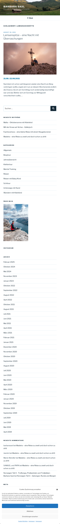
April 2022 (7, 300)
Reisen (6, 174)
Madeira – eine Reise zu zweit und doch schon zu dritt (24, 137)
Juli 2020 (7, 370)
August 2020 (8, 366)
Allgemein (7, 150)
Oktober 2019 (9, 408)
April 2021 (7, 328)
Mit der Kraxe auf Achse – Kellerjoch (17, 127)
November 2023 (10, 276)
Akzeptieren (30, 506)
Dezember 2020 (10, 347)
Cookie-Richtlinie (23, 521)
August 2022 (8, 295)
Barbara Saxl (14, 6)
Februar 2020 (9, 394)
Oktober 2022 (9, 286)
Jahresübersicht (9, 160)
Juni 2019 (7, 422)
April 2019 (7, 432)
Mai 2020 (7, 380)
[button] (57, 490)
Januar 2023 (8, 281)
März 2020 (7, 389)
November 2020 (10, 352)
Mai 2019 (7, 427)
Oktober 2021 (9, 304)
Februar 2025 (9, 262)
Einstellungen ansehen (30, 516)
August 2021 (8, 309)
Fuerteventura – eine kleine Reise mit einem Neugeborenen (27, 132)
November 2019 (10, 403)
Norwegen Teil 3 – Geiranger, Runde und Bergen (36, 476)
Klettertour (7, 164)
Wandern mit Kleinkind (12, 193)
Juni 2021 (7, 319)
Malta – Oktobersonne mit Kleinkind (17, 122)
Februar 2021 (8, 337)
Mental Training (9, 169)
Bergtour (7, 155)
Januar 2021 (8, 342)
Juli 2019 (7, 418)
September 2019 (10, 413)
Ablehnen (30, 511)
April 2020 (7, 385)
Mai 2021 (7, 323)
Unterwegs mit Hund (11, 188)
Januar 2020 (8, 399)
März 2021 (7, 333)
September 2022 (10, 290)
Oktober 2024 (9, 267)
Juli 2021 (6, 314)
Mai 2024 (7, 271)
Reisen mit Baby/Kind (12, 179)
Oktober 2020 (9, 356)
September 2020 (10, 361)
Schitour (6, 183)
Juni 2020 (7, 375)
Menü (30, 18)
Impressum (32, 521)
